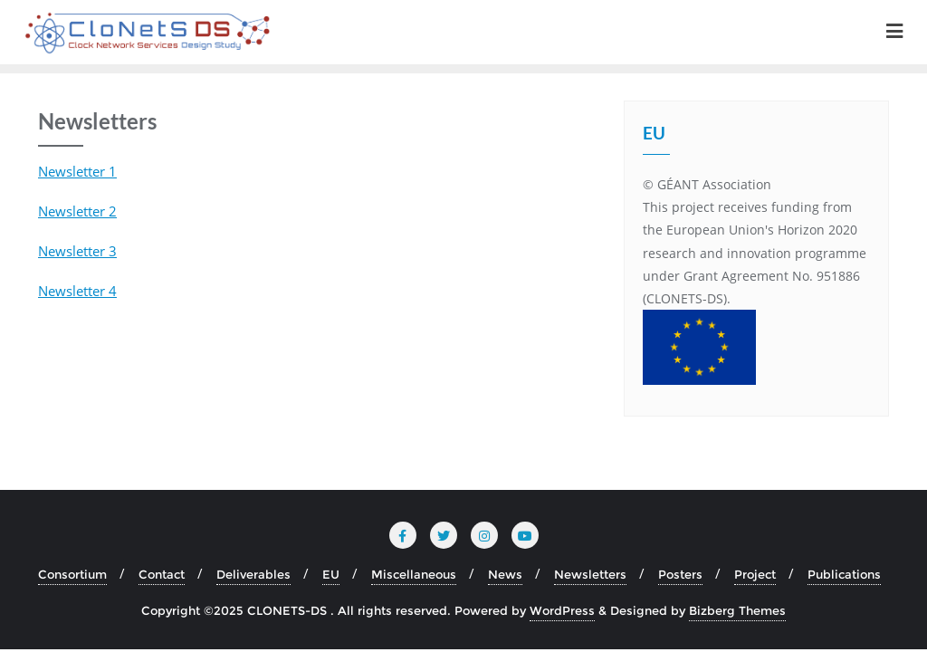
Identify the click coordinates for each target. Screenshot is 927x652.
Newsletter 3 (77, 251)
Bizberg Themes (737, 610)
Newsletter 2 (77, 211)
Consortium (72, 574)
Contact (162, 574)
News (505, 574)
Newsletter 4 (77, 291)
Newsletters (590, 574)
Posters (680, 574)
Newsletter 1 (77, 171)
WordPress (562, 610)
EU (330, 574)
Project (755, 574)
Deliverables (253, 574)
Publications (844, 574)
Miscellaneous (413, 574)
